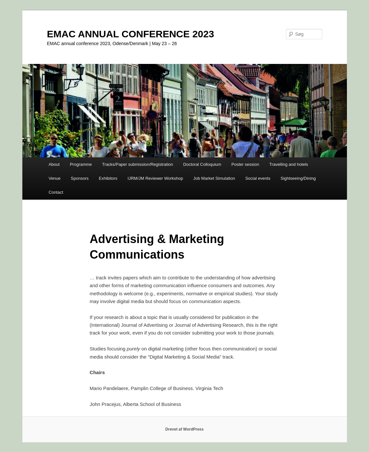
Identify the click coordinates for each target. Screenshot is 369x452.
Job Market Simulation (214, 178)
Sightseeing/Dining (297, 178)
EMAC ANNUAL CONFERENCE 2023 (130, 34)
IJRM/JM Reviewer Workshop (155, 178)
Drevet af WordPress (185, 429)
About (54, 164)
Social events (257, 178)
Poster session (245, 164)
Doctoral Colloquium (202, 164)
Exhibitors (108, 178)
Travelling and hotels (288, 164)
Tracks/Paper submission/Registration (137, 164)
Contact (56, 192)
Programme (81, 164)
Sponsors (80, 178)
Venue (55, 178)
